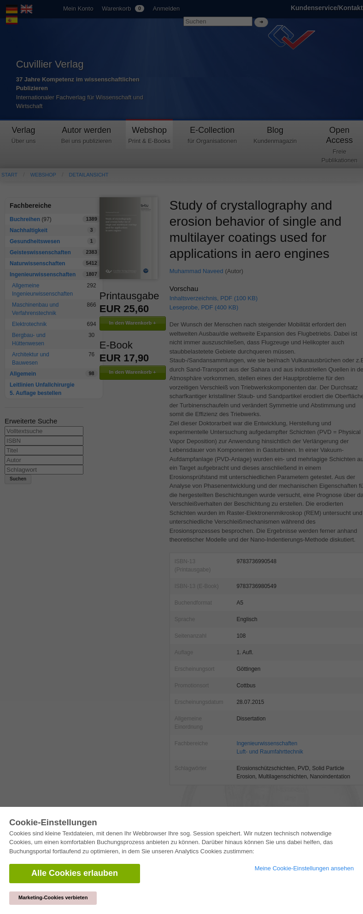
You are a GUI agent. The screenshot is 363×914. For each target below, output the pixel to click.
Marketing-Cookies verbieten (53, 897)
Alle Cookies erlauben (74, 873)
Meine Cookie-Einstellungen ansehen (304, 868)
